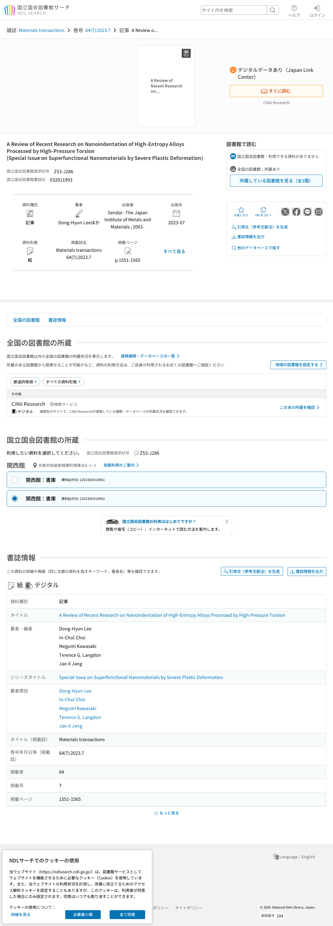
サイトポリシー (188, 907)
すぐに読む (276, 90)
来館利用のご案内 (122, 465)
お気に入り (241, 212)
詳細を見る (21, 914)
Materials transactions (41, 30)
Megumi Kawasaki (77, 708)
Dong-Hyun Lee (75, 690)
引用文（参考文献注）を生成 (259, 227)
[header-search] (240, 10)
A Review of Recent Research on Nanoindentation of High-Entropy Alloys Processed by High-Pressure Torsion (172, 615)
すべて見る (174, 251)
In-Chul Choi (72, 699)
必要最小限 (83, 914)
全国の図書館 (26, 319)
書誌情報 (57, 319)
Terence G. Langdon (80, 717)
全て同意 (127, 914)
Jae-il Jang (70, 725)
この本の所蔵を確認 (300, 407)
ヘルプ (294, 10)
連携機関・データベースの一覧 (151, 356)
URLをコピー (263, 212)
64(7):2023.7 (97, 30)
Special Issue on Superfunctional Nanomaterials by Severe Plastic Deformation (141, 677)
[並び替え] (25, 381)
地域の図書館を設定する (300, 364)
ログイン (317, 10)
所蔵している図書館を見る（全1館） (276, 180)
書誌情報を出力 (247, 237)
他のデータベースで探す (255, 248)
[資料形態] (63, 381)
